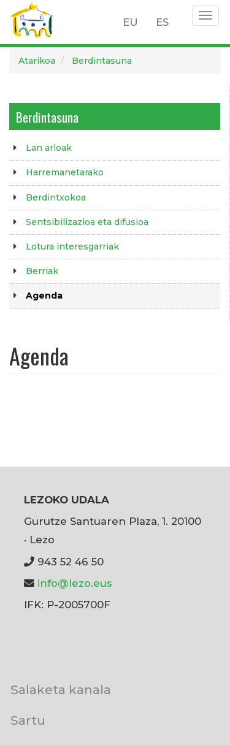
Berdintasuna (102, 60)
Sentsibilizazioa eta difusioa (87, 221)
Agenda (44, 295)
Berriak (42, 271)
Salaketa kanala (60, 689)
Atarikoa (36, 60)
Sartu (27, 720)
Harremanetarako (65, 172)
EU (130, 22)
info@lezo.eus (74, 583)
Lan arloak (49, 147)
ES (162, 22)
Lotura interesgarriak (72, 246)
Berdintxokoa (56, 197)
